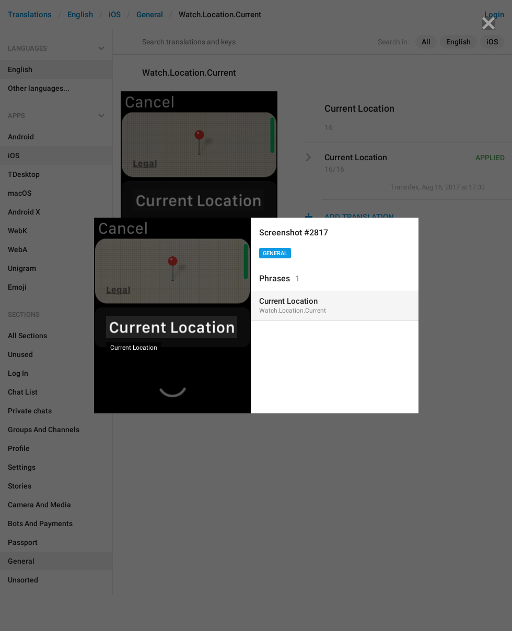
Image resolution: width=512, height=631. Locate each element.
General (275, 253)
